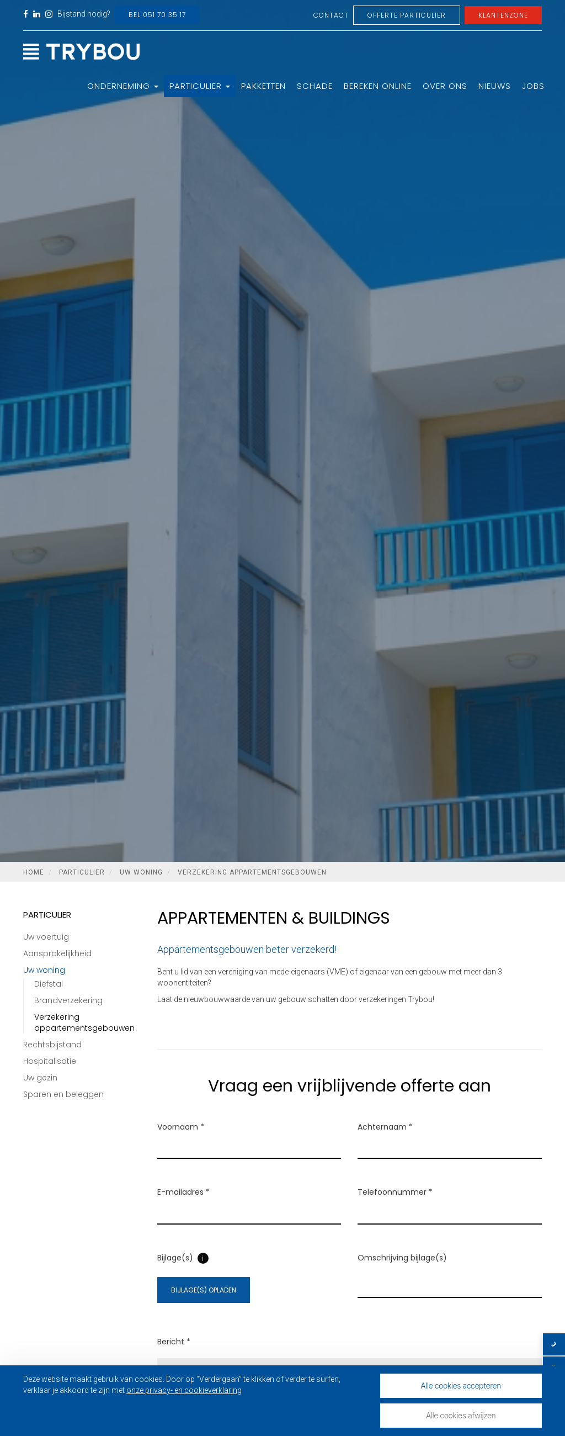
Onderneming (122, 86)
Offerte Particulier (406, 15)
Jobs (533, 86)
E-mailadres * (183, 1206)
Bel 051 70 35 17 (157, 14)
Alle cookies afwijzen (460, 1415)
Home (33, 872)
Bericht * (173, 1355)
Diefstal (48, 983)
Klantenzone (503, 15)
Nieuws (494, 86)
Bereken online (378, 86)
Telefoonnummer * (395, 1206)
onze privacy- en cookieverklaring (184, 1390)
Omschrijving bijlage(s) (402, 1272)
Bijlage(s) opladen (203, 1304)
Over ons (445, 86)
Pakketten (263, 86)
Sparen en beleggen (63, 1094)
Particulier (199, 86)
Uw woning (141, 872)
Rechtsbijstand (52, 1044)
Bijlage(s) (175, 1272)
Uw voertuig (46, 936)
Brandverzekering (68, 1000)
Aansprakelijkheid (57, 953)
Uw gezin (40, 1077)
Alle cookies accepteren (461, 1385)
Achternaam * (385, 1141)
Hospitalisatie (49, 1061)
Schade (315, 86)
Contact (331, 15)
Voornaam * (180, 1141)
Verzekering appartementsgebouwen (252, 872)
